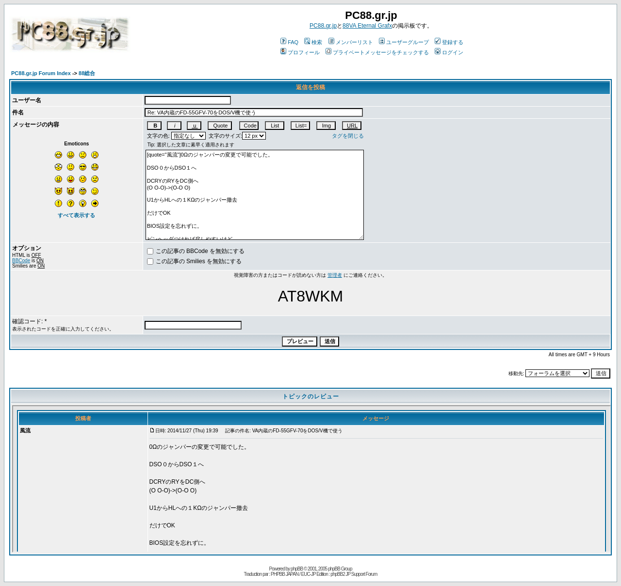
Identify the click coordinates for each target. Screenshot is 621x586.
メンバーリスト (350, 42)
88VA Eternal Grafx (367, 25)
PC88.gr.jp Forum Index (41, 73)
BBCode (21, 260)
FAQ (289, 42)
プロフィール (300, 52)
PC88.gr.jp (323, 25)
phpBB (297, 568)
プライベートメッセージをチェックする (377, 52)
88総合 (87, 73)
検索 (313, 42)
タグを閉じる (348, 136)
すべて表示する (76, 215)
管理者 (334, 275)
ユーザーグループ (404, 42)
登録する (449, 42)
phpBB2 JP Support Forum (353, 574)
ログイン (449, 52)
